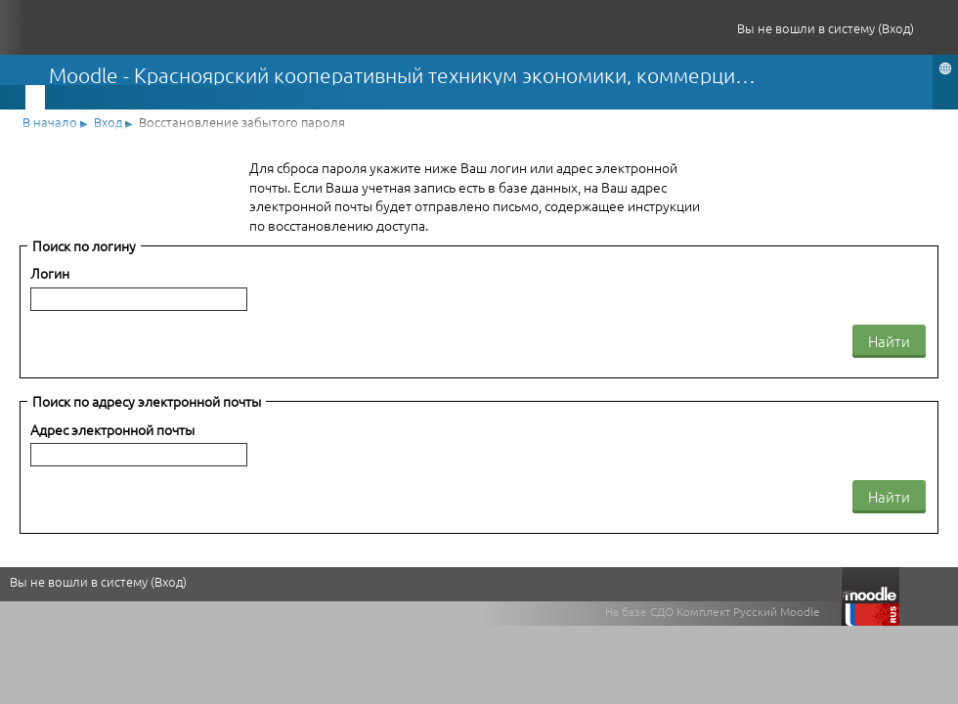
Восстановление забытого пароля (242, 121)
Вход (896, 28)
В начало (49, 121)
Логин (49, 273)
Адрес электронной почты (112, 429)
